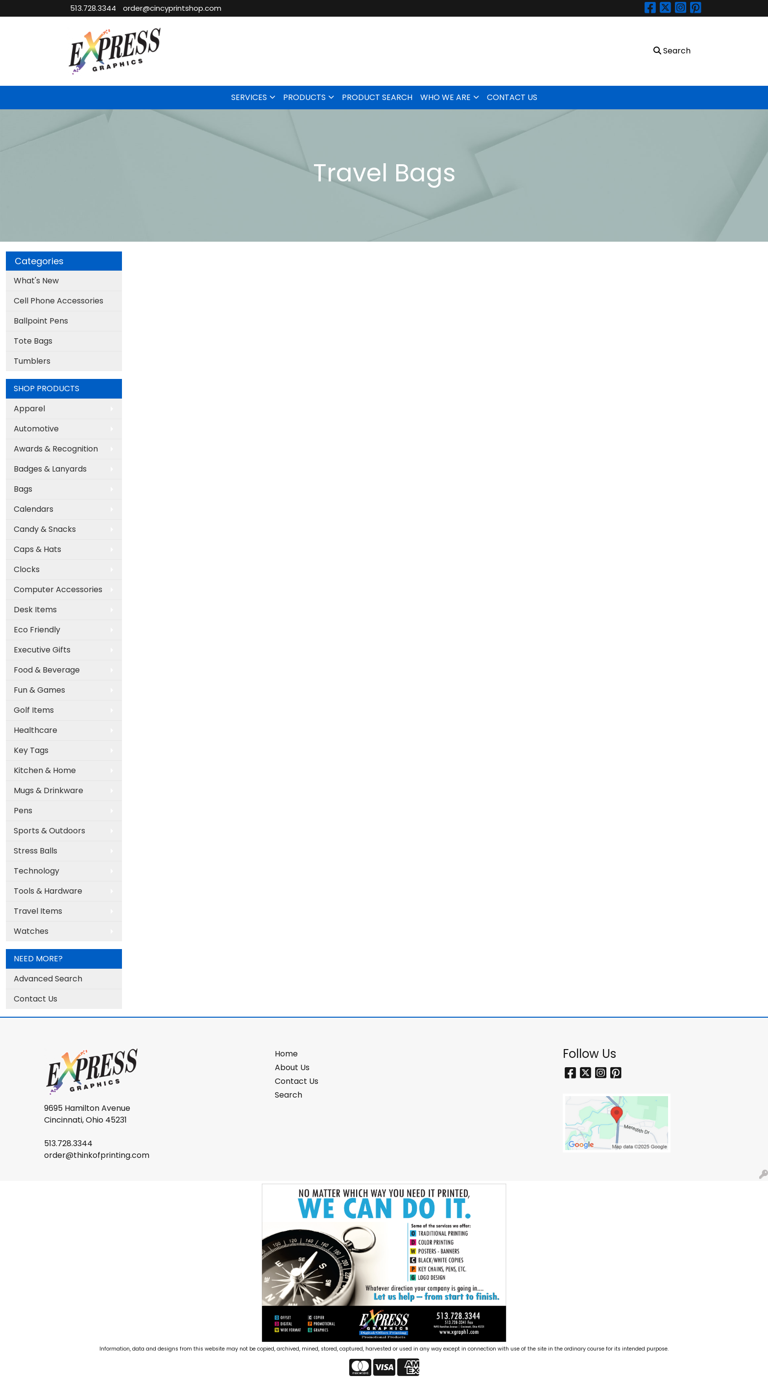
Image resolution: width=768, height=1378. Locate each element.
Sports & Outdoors (49, 830)
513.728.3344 (93, 8)
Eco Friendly (37, 629)
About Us (292, 1067)
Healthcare (35, 730)
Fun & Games (39, 690)
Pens (23, 810)
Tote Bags (33, 341)
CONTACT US (512, 97)
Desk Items (35, 609)
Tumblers (32, 361)
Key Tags (31, 750)
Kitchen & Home (45, 770)
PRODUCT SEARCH (377, 97)
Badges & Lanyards (50, 469)
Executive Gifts (42, 649)
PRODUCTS (304, 97)
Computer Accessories (58, 589)
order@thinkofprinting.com (96, 1155)
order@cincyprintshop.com (172, 8)
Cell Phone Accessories (58, 300)
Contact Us (35, 998)
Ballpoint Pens (41, 320)
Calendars (33, 509)
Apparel (29, 408)
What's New (36, 280)
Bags (23, 489)
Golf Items (34, 710)
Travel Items (38, 911)
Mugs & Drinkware (48, 790)
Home (286, 1053)
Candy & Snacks (45, 529)
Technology (36, 871)
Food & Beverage (47, 670)
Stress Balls (35, 850)
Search (288, 1095)
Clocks (27, 569)
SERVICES (249, 97)
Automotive (36, 428)
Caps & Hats (37, 549)
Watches (31, 931)
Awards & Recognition (56, 448)
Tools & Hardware (48, 891)
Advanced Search (48, 978)
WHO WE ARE (445, 97)
